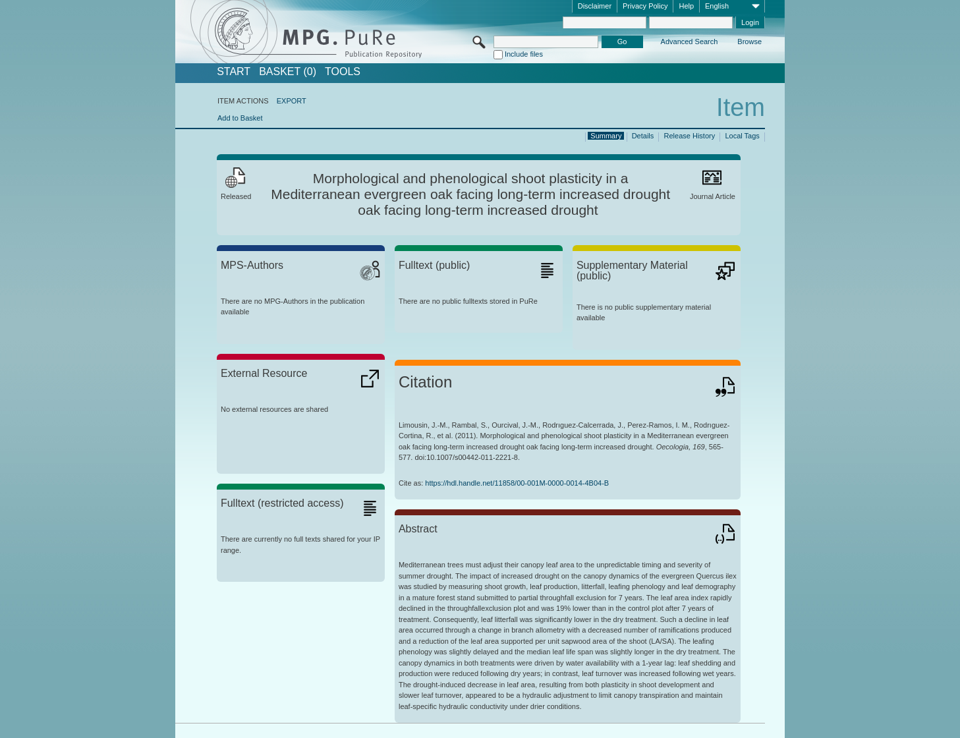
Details (643, 136)
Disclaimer (594, 6)
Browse (749, 41)
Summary (605, 136)
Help (686, 6)
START (233, 72)
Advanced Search (689, 41)
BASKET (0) (287, 72)
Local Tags (742, 136)
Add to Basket (240, 118)
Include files (524, 54)
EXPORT (291, 101)
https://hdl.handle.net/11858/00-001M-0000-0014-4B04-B (517, 483)
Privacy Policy (645, 6)
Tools (342, 72)
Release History (690, 136)
